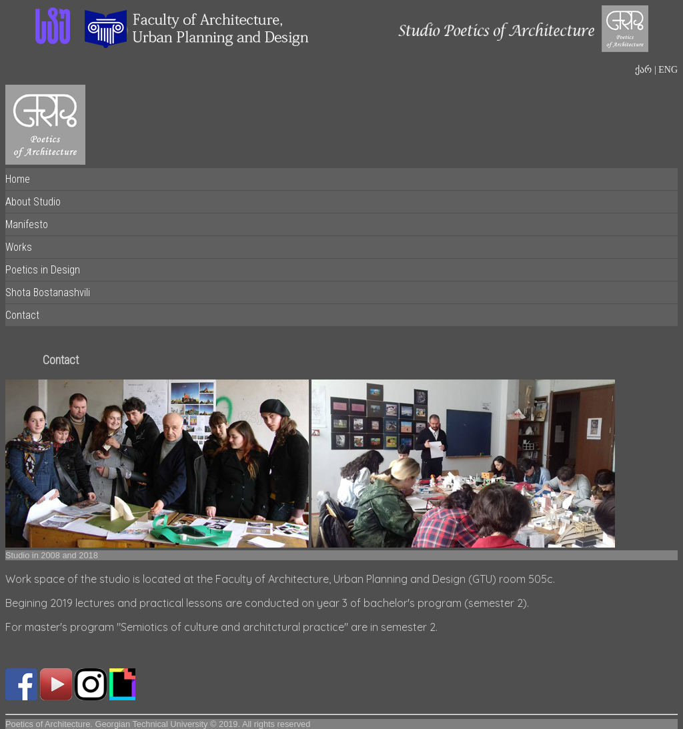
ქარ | (645, 70)
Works (18, 247)
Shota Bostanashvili (47, 292)
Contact (22, 315)
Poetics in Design (42, 269)
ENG (667, 70)
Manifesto (26, 224)
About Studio (33, 201)
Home (17, 179)
